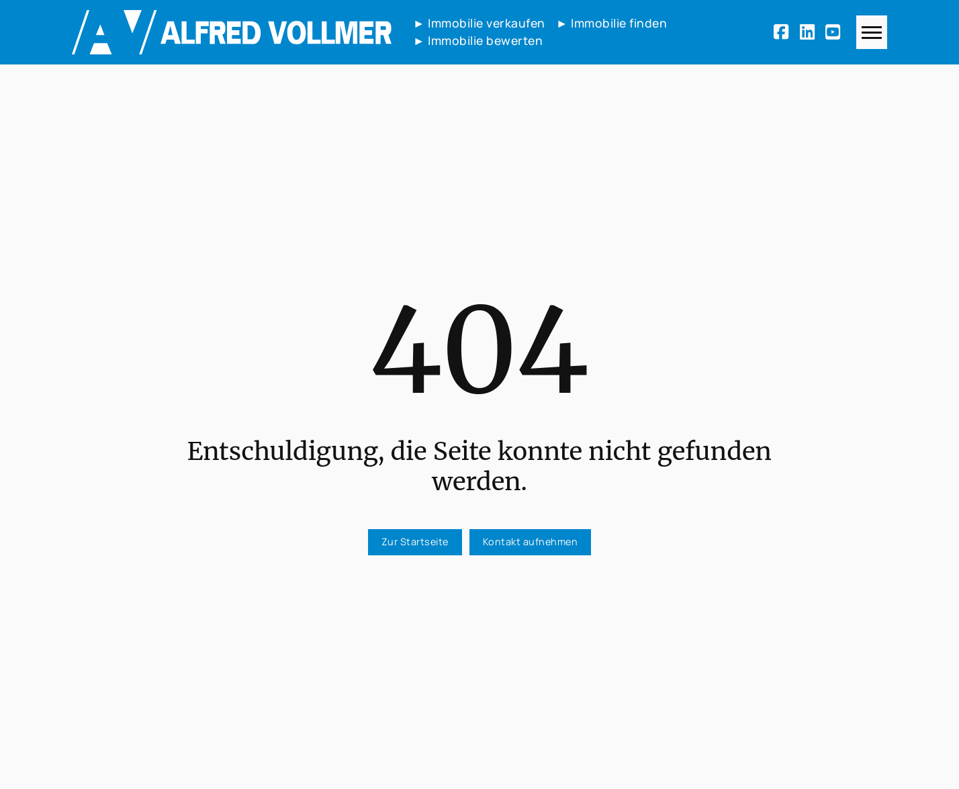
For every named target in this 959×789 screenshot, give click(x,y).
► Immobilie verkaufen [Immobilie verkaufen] (479, 23)
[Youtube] (835, 32)
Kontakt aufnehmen (530, 541)
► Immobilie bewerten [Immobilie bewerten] (478, 40)
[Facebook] (784, 32)
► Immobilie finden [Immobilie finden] (611, 23)
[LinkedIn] (810, 32)
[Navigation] (871, 32)
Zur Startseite (415, 541)
